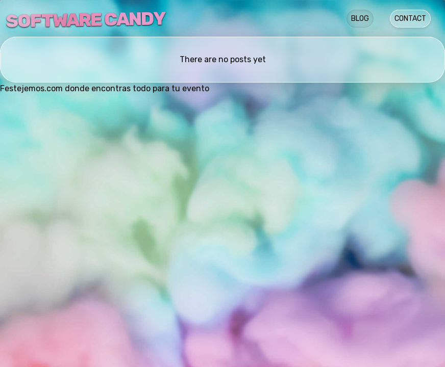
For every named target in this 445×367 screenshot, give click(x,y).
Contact (410, 18)
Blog (360, 18)
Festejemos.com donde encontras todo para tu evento (104, 88)
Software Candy (85, 19)
